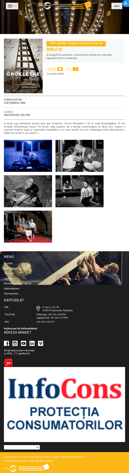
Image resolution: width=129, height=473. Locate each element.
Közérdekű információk (18, 283)
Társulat (9, 273)
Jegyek (8, 278)
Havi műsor (10, 268)
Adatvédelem (11, 288)
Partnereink (11, 293)
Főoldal (8, 263)
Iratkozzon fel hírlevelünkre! (20, 329)
